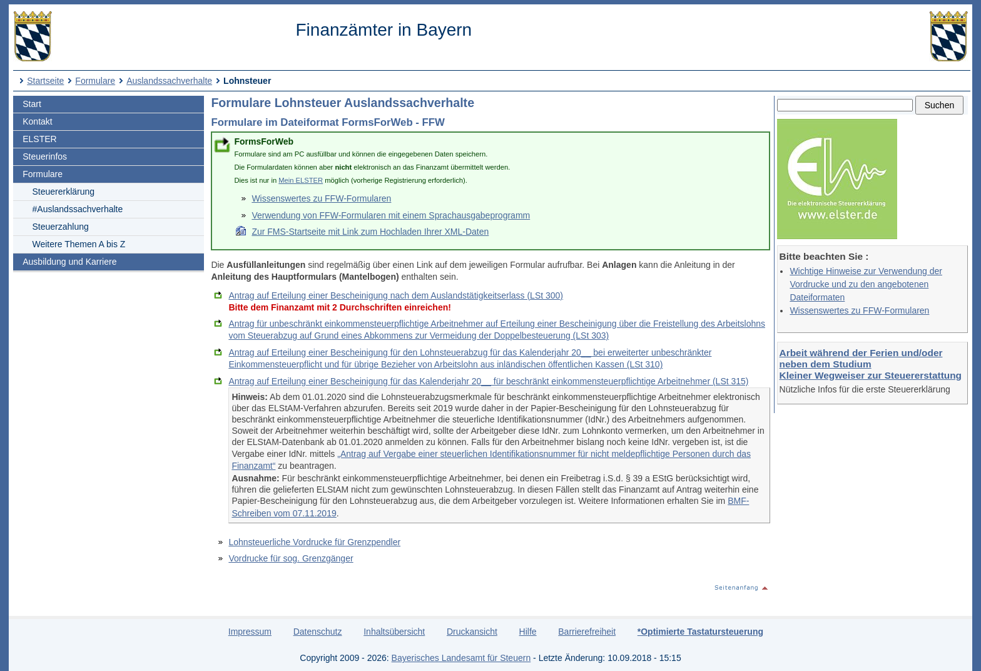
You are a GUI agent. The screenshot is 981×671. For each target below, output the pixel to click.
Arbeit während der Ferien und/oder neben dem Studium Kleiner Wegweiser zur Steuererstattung (871, 364)
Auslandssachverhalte (169, 81)
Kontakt (37, 121)
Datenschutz (317, 632)
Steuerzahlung (61, 227)
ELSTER (39, 139)
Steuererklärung (64, 192)
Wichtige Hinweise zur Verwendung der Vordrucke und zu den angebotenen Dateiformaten (866, 284)
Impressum (250, 632)
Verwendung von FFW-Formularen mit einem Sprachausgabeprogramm (391, 215)
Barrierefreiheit (587, 632)
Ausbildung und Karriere (69, 262)
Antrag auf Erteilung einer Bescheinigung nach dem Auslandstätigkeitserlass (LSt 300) (395, 295)
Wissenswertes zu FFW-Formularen (859, 310)
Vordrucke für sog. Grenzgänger (290, 558)
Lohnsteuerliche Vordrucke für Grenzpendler (314, 542)
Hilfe (528, 632)
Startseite (45, 81)
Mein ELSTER (300, 180)
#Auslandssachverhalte (78, 209)
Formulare (95, 81)
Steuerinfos (45, 156)
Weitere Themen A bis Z (79, 244)
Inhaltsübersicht (394, 632)
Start (32, 104)
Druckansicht (472, 632)
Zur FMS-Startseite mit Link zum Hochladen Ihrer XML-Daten (370, 232)
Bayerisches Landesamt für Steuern (461, 658)
